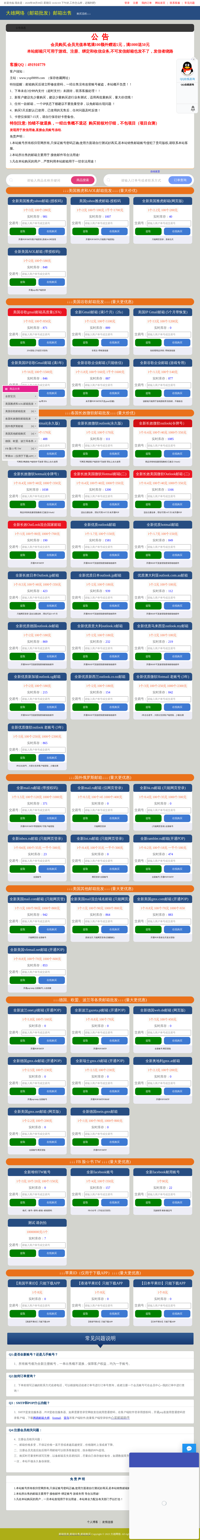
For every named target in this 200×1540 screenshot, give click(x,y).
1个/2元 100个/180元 (37, 260)
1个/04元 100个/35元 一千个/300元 (37, 847)
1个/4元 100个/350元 (100, 1181)
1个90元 (162, 1181)
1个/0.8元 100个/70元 (100, 1019)
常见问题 (190, 2)
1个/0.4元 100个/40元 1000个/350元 (162, 432)
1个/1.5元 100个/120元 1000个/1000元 (37, 797)
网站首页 (160, 2)
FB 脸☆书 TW (19, 448)
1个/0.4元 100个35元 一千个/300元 (100, 847)
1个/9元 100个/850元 (37, 321)
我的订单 (147, 2)
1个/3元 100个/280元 (37, 210)
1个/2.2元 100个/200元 (163, 210)
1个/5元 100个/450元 (162, 1019)
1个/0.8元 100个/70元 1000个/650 (163, 908)
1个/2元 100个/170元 (100, 432)
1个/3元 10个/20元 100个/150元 (37, 1181)
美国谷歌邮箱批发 (19, 411)
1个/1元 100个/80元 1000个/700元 (37, 533)
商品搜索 (82, 180)
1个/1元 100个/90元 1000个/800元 (37, 908)
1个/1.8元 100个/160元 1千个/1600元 (99, 372)
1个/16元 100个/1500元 (37, 372)
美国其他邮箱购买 (19, 433)
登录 (127, 2)
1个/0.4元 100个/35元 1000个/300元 (162, 797)
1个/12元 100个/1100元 (100, 321)
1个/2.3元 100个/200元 (163, 1070)
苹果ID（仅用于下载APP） (20, 457)
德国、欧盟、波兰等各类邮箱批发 (21, 442)
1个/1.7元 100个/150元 (100, 533)
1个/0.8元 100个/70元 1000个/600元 (37, 959)
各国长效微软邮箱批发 (19, 419)
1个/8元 (37, 1292)
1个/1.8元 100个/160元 (37, 1019)
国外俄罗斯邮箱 (19, 426)
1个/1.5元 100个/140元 (163, 372)
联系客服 (175, 2)
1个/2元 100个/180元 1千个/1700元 (100, 210)
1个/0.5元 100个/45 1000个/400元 (100, 797)
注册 (135, 2)
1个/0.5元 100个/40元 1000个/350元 (37, 584)
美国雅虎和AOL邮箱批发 (19, 404)
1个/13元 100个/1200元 (162, 321)
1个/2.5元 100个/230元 (37, 1070)
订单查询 (180, 180)
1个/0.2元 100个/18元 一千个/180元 (162, 847)
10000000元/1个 (37, 1232)
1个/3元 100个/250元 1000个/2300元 (163, 686)
